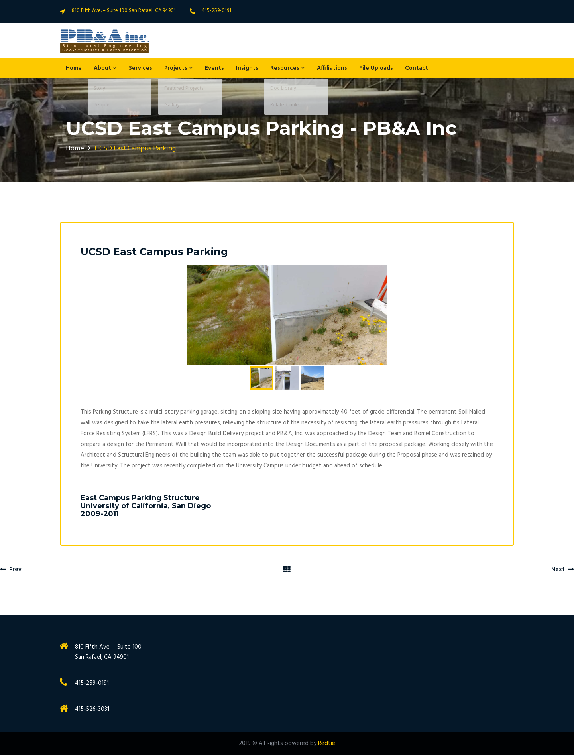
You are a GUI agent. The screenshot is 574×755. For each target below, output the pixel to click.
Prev (11, 569)
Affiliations (332, 68)
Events (214, 68)
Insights (247, 68)
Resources (287, 68)
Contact (416, 68)
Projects (178, 68)
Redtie (326, 743)
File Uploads (376, 68)
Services (140, 68)
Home (74, 68)
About (105, 68)
